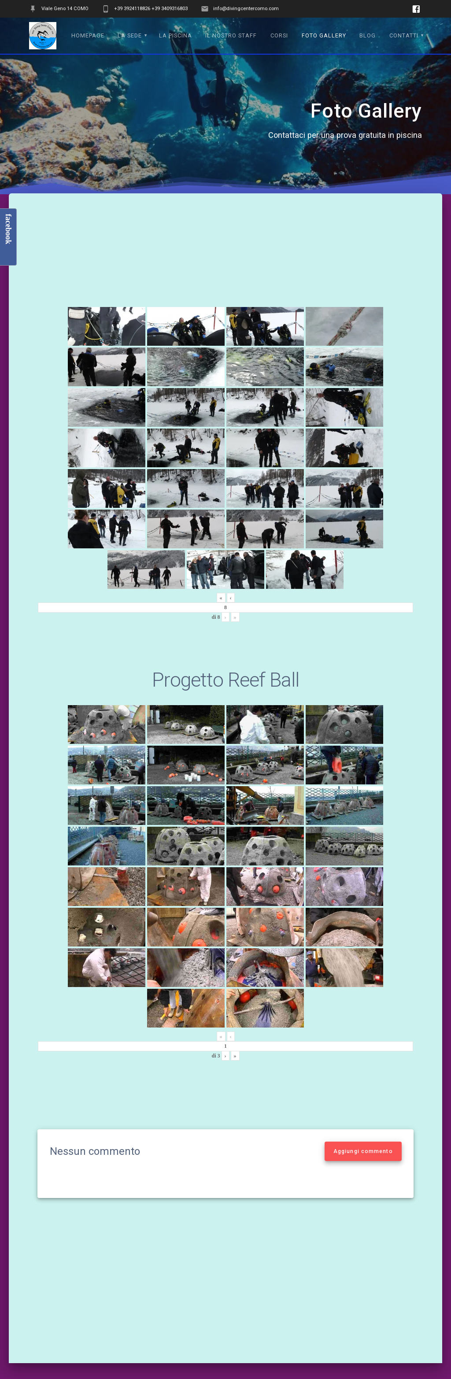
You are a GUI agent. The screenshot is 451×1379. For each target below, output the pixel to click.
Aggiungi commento (363, 1151)
